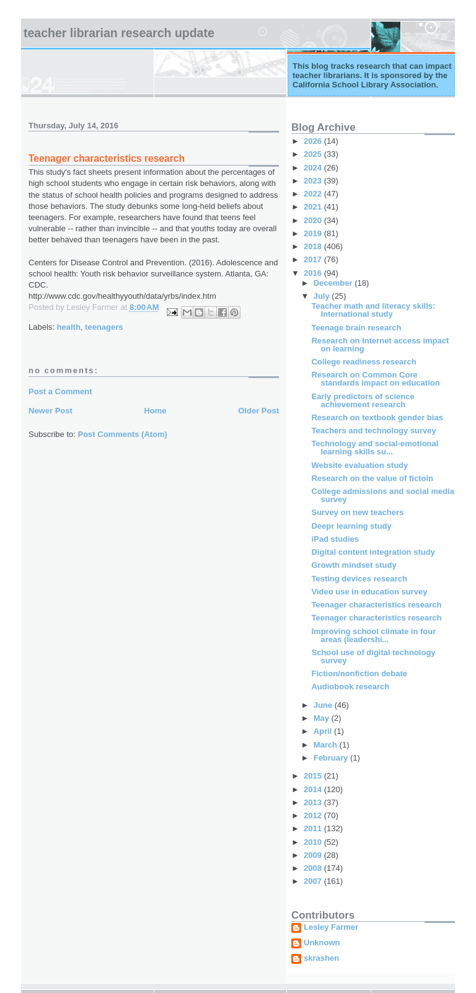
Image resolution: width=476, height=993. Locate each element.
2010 (314, 842)
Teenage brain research (356, 327)
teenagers (104, 327)
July (323, 296)
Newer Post (51, 410)
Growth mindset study (353, 565)
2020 (314, 220)
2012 (314, 815)
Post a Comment (60, 391)
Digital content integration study (372, 552)
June (324, 705)
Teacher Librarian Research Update (119, 33)
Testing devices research (359, 578)
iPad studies (335, 539)
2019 (314, 233)
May (323, 718)
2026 (314, 141)
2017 (314, 259)
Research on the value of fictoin (372, 478)
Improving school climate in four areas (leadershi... (373, 635)
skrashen (321, 958)
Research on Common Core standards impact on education (375, 378)
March (327, 744)
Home (155, 410)
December (334, 283)
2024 (314, 167)
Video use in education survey (369, 591)
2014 (314, 789)
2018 (314, 246)
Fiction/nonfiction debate (359, 673)
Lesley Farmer (331, 927)
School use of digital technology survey (373, 656)
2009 (314, 855)
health (69, 327)
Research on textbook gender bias (377, 417)
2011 (314, 828)
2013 (314, 802)
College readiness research (363, 361)
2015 (314, 775)
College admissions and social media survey (382, 495)
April (324, 731)
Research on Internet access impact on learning (380, 344)
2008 (314, 868)
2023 (314, 180)
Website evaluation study (359, 465)
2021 (314, 206)
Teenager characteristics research (376, 604)
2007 (314, 881)
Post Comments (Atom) (122, 434)
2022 (314, 193)
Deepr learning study (351, 526)
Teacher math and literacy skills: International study (373, 310)
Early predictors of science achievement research (362, 400)
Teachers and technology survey (373, 430)
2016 (314, 273)
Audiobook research (350, 686)
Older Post (258, 410)
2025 (314, 154)
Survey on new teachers (357, 512)
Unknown (322, 942)
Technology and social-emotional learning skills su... (374, 447)
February (332, 757)
